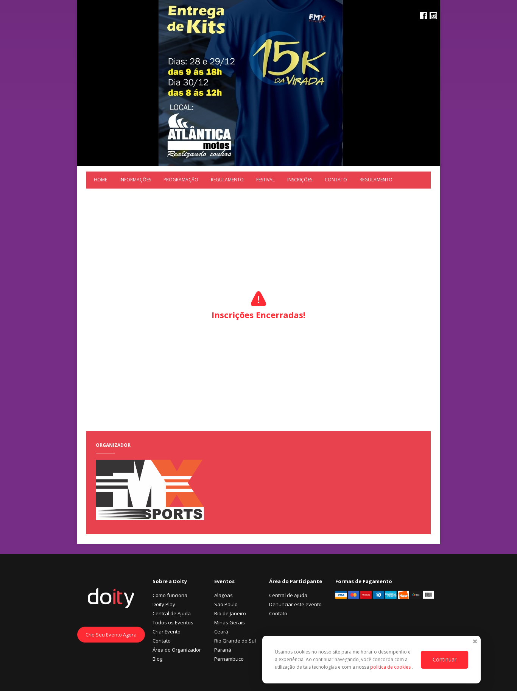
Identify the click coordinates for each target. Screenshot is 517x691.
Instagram (433, 15)
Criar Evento (167, 631)
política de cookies (391, 667)
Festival (265, 179)
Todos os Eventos (173, 622)
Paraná (222, 649)
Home (100, 179)
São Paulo (226, 604)
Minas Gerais (229, 622)
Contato (336, 179)
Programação (181, 179)
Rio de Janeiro (230, 613)
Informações (135, 179)
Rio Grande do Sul (235, 640)
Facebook (423, 15)
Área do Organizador (177, 649)
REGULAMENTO (227, 179)
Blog (157, 658)
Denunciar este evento (295, 604)
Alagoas (223, 595)
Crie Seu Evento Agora (111, 634)
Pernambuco (229, 658)
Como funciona (170, 595)
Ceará (221, 631)
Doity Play (164, 604)
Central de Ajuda (172, 613)
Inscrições (299, 179)
